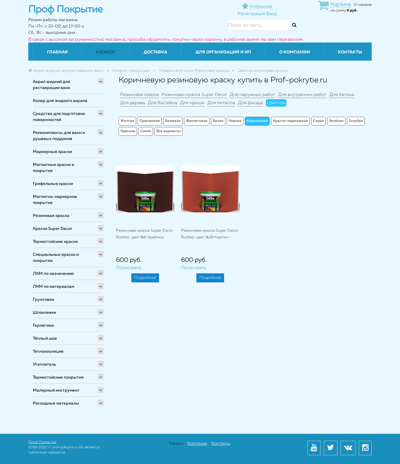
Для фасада (250, 102)
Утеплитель (44, 364)
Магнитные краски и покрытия (53, 168)
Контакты (350, 52)
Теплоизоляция (48, 351)
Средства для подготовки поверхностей (59, 117)
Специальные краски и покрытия (56, 258)
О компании (294, 52)
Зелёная (336, 121)
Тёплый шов (45, 338)
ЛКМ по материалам (53, 286)
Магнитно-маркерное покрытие (55, 200)
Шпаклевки (44, 312)
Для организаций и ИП (223, 52)
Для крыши (192, 102)
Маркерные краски (52, 152)
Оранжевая (149, 121)
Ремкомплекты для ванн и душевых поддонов (59, 136)
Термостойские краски (55, 242)
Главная (57, 52)
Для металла (221, 102)
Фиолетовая (197, 121)
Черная (235, 121)
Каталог (106, 52)
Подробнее (145, 278)
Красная (127, 131)
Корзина (340, 4)
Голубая (356, 121)
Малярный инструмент (56, 390)
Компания (197, 443)
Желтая (127, 121)
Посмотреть (129, 267)
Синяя (145, 131)
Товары (175, 443)
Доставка (155, 52)
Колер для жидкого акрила (60, 101)
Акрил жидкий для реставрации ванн (51, 85)
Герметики (43, 325)
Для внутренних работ (302, 94)
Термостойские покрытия (58, 377)
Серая (318, 121)
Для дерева (132, 102)
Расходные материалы (56, 403)
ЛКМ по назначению (53, 274)
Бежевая (173, 121)
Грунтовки (43, 299)
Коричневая (257, 121)
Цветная (276, 102)
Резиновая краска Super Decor (194, 94)
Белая (218, 121)
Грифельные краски (53, 184)
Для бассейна (162, 102)
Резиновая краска (51, 216)
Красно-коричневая (290, 121)
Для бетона (342, 94)
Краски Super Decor (52, 229)
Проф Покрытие (42, 442)
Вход (271, 13)
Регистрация (251, 13)
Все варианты (168, 131)
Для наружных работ (252, 94)
